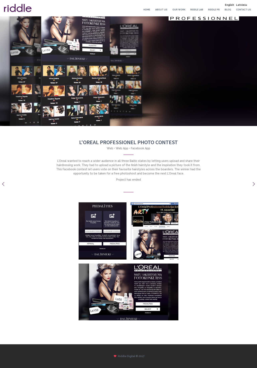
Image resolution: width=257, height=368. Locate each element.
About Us (161, 9)
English (229, 5)
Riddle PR (214, 9)
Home (146, 9)
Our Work (178, 9)
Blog (228, 9)
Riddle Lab (196, 9)
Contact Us (243, 9)
